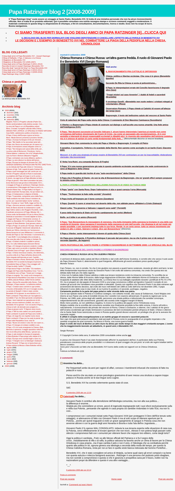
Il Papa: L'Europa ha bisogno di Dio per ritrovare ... (24, 140)
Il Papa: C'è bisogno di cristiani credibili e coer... (23, 325)
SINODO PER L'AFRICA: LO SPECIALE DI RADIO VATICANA (29, 131)
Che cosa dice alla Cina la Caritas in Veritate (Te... (24, 239)
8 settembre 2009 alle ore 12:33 (78, 393)
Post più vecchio (165, 479)
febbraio (10, 361)
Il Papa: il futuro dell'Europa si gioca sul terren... (23, 135)
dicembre (10, 113)
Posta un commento (68, 475)
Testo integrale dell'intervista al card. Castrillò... (23, 257)
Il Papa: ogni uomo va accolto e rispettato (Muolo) (24, 248)
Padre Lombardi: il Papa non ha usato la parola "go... (25, 318)
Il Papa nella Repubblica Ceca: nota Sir (20, 320)
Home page (116, 479)
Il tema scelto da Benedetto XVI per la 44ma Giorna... (25, 214)
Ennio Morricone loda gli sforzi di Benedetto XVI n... (24, 183)
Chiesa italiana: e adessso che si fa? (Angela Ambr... (25, 153)
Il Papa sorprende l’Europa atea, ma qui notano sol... (25, 192)
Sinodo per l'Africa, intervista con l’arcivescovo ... (23, 230)
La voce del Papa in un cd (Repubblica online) (22, 126)
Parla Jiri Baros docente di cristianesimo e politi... (24, 208)
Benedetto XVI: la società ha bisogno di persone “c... (25, 262)
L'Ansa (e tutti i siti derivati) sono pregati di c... (22, 307)
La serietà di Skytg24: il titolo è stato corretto (22, 291)
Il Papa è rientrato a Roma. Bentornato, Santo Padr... (25, 259)
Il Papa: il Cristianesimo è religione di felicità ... (23, 194)
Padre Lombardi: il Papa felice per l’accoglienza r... (24, 296)
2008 (7, 366)
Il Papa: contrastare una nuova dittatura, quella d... (24, 158)
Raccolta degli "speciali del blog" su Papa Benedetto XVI (24, 68)
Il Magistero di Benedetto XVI (13, 60)
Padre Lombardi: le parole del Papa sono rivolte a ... (25, 314)
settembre (11, 119)
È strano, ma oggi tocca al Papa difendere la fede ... (25, 178)
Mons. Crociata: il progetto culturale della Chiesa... (24, 128)
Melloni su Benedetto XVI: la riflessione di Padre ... (24, 221)
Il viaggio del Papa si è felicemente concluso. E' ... (24, 219)
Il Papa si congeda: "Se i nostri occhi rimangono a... (24, 275)
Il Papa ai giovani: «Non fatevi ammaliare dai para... (24, 180)
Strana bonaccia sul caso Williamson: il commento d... (25, 232)
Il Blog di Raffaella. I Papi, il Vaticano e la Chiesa (21, 58)
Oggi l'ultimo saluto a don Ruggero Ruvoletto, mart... (25, 210)
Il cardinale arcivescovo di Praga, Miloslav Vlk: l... (24, 212)
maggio (10, 354)
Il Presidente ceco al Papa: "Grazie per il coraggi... (24, 273)
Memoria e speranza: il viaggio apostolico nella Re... (25, 329)
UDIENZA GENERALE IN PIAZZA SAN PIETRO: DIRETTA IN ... (29, 165)
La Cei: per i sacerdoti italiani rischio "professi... (23, 201)
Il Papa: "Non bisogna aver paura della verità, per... (24, 149)
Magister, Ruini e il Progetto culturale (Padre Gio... (24, 122)
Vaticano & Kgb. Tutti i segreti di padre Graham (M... (25, 169)
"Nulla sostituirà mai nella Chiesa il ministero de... (24, 198)
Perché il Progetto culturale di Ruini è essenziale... (24, 174)
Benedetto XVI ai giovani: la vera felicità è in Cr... (23, 293)
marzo (9, 359)
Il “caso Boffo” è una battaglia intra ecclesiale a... (23, 237)
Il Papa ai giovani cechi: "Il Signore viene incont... (24, 309)
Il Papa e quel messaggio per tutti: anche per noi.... (24, 171)
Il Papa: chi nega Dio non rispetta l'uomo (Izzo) (23, 316)
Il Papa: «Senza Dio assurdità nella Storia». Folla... (24, 282)
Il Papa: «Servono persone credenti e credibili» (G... (25, 205)
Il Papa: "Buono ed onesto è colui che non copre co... (25, 323)
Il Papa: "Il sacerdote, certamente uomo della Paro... (25, 196)
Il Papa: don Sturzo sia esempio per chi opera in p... (25, 144)
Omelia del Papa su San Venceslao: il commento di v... (26, 235)
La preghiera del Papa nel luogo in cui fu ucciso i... (24, 176)
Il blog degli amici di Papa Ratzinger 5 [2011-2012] (22, 64)
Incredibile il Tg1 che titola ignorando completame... (24, 298)
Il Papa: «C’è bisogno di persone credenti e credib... (25, 246)
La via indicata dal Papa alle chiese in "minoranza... (24, 167)
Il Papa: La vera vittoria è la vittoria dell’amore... (23, 160)
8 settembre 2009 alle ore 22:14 (78, 470)
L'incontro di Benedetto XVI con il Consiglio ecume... (25, 289)
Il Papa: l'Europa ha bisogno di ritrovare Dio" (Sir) (24, 162)
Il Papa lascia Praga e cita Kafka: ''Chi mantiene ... (24, 268)
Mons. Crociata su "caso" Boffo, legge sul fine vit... (24, 203)
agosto (9, 347)
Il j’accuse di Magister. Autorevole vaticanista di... (23, 228)
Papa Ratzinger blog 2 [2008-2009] (52, 11)
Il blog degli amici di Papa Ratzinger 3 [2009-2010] (22, 72)
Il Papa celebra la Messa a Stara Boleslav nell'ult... (24, 345)
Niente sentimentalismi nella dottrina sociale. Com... (25, 124)
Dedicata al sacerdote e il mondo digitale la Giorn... (24, 217)
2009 (7, 110)
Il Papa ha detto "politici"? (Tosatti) (18, 266)
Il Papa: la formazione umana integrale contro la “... (24, 146)
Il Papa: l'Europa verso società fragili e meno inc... (24, 339)
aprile (9, 357)
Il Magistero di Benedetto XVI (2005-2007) (19, 62)
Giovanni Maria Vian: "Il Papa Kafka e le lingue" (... (24, 190)
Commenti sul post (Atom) (80, 484)
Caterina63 (68, 396)
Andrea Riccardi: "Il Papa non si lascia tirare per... (24, 343)
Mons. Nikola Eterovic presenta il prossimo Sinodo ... (25, 138)
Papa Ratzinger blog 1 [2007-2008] (16, 74)
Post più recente (67, 479)
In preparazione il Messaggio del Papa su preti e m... (25, 187)
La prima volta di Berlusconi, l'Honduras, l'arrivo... (24, 151)
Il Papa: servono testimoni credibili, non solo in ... (23, 302)
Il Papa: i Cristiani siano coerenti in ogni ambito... (23, 287)
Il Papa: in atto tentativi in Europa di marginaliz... (23, 334)
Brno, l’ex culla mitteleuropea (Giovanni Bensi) (23, 244)
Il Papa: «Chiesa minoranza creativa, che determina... (25, 253)
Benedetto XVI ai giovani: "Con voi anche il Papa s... (25, 305)
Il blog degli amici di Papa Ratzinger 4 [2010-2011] (22, 70)
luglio (9, 350)
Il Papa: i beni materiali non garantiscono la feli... (23, 300)
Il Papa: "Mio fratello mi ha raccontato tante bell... (24, 142)
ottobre (10, 117)
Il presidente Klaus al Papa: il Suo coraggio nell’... (24, 264)
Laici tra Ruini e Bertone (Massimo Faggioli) (22, 156)
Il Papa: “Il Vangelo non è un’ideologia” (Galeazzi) (24, 341)
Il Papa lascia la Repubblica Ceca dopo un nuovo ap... (25, 277)
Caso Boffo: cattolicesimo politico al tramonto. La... (24, 133)
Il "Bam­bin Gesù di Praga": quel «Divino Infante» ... (24, 250)
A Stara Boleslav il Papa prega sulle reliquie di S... (24, 336)
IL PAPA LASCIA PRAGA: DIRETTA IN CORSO (23, 280)
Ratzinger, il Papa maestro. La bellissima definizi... (24, 284)
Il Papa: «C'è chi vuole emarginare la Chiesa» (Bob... (25, 327)
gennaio (10, 364)
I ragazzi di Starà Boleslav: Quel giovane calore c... (24, 223)
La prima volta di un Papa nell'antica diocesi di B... (24, 255)
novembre (11, 115)
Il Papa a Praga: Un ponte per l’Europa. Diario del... (24, 226)
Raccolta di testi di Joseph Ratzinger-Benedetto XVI (22, 66)
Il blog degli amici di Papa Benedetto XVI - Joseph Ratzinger (26, 56)
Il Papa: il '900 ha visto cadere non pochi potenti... (24, 311)
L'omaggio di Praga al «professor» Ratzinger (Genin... (25, 185)
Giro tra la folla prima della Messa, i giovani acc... (24, 332)
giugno (9, 352)
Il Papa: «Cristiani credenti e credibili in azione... (23, 241)
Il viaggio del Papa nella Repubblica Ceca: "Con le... (25, 271)
